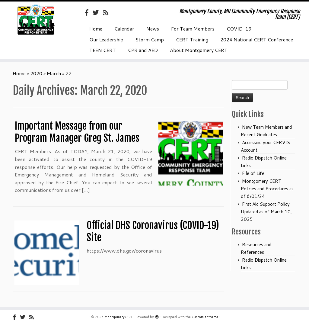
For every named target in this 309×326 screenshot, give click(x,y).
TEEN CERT (102, 50)
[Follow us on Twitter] (98, 12)
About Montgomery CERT (199, 50)
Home (95, 28)
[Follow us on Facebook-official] (89, 12)
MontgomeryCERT (118, 317)
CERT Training (192, 39)
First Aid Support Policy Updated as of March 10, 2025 (266, 211)
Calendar (124, 28)
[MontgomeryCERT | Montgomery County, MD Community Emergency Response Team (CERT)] (36, 20)
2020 (36, 73)
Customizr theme (205, 317)
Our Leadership (106, 39)
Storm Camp (149, 39)
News (152, 28)
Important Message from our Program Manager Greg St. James (77, 132)
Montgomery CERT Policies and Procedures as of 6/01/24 (267, 188)
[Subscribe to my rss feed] (107, 12)
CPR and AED (143, 50)
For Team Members (193, 28)
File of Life (253, 173)
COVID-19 (239, 28)
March (54, 73)
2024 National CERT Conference (256, 39)
